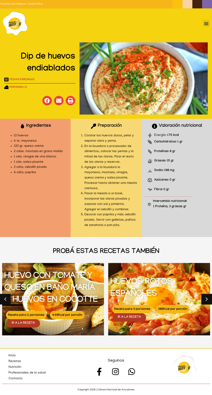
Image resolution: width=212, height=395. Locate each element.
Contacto (16, 378)
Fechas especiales (22, 79)
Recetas (15, 361)
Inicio (12, 355)
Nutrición (15, 367)
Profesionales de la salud (27, 373)
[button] (206, 23)
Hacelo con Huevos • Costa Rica (21, 4)
